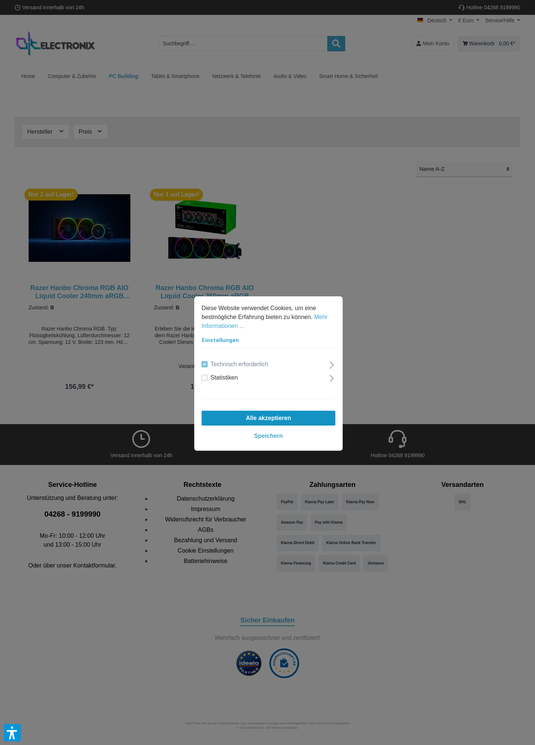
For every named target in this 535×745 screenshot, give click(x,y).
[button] (12, 732)
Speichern (267, 435)
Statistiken (223, 376)
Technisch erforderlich (239, 363)
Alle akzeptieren (267, 417)
